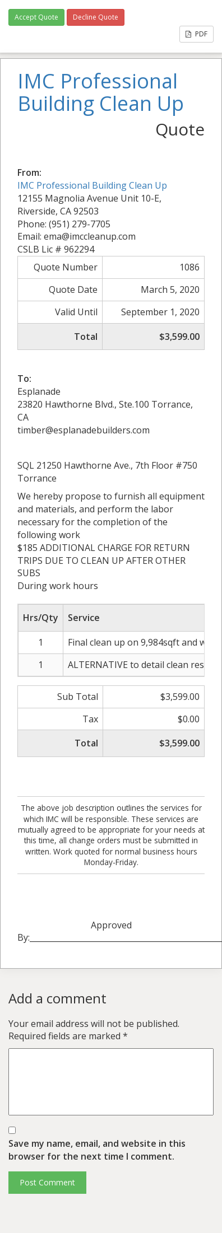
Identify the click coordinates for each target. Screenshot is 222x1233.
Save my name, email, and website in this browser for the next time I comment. (97, 1149)
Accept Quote (36, 17)
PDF (196, 34)
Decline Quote (95, 17)
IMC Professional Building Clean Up (92, 185)
